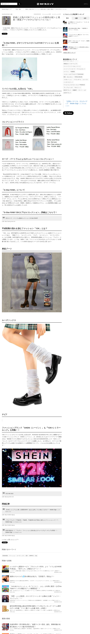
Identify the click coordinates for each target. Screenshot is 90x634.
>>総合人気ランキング (69, 52)
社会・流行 (18, 9)
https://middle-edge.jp (10, 514)
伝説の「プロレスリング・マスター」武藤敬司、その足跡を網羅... (78, 41)
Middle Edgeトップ (6, 9)
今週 (76, 18)
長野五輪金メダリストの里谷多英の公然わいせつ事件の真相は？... (78, 48)
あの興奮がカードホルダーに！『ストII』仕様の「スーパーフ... (78, 23)
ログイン (86, 4)
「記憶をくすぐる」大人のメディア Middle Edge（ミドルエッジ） (76, 103)
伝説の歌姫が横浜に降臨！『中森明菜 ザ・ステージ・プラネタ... (78, 29)
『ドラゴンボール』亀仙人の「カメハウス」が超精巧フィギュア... (78, 35)
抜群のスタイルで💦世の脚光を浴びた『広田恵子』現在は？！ (32, 576)
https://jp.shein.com (9, 496)
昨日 (67, 18)
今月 (85, 18)
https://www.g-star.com (10, 221)
